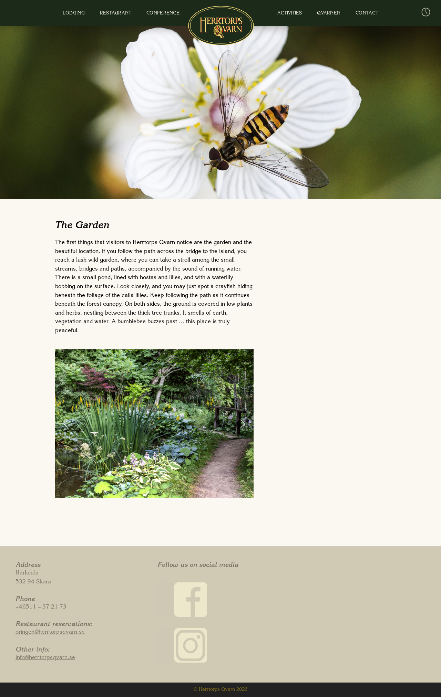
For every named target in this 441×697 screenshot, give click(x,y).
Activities (280, 13)
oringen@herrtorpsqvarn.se (50, 632)
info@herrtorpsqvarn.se (45, 658)
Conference (168, 13)
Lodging (89, 13)
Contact (347, 13)
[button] (65, 423)
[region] (154, 423)
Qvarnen (314, 13)
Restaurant (126, 13)
